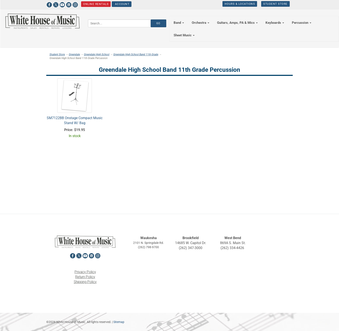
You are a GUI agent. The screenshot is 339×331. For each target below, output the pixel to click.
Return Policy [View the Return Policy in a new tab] (85, 277)
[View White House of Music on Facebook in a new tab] (49, 4)
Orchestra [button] (200, 23)
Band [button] (179, 23)
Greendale (74, 54)
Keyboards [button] (274, 23)
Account (121, 4)
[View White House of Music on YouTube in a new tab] (62, 4)
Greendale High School (96, 54)
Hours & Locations (239, 3)
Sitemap (118, 322)
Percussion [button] (301, 23)
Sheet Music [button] (184, 35)
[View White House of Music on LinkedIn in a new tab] (68, 4)
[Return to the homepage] (42, 21)
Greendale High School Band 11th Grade (135, 54)
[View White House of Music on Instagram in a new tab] (75, 4)
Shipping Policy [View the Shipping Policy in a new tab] (85, 282)
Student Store (275, 3)
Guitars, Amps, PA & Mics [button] (237, 23)
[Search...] (119, 23)
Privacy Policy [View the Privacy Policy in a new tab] (85, 272)
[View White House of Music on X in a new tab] (55, 4)
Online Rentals (96, 4)
